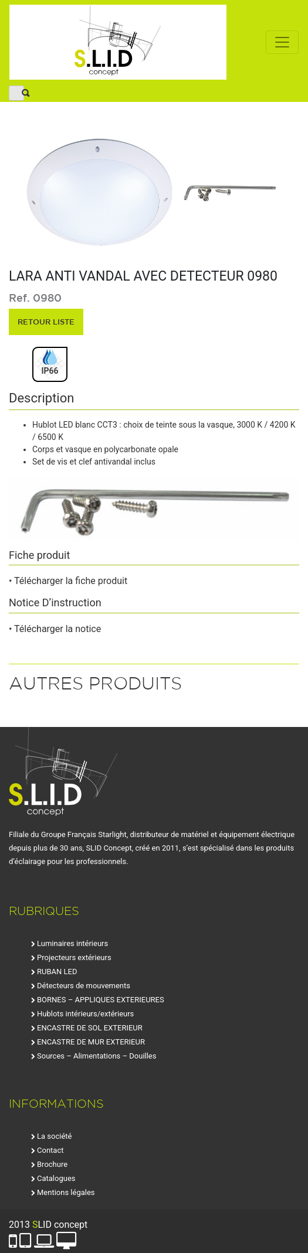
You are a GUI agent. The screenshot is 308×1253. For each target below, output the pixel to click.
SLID (117, 42)
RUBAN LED (57, 971)
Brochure (52, 1164)
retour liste (46, 321)
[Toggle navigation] (282, 42)
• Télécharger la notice (55, 628)
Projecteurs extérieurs (74, 957)
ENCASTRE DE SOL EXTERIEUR (90, 1027)
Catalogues (56, 1178)
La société (54, 1136)
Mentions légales (66, 1192)
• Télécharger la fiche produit (68, 580)
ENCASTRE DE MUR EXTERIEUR (91, 1041)
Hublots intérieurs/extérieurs (85, 1013)
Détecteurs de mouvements (83, 985)
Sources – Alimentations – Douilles (96, 1055)
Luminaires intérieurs (72, 943)
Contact (50, 1150)
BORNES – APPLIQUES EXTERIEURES (100, 999)
